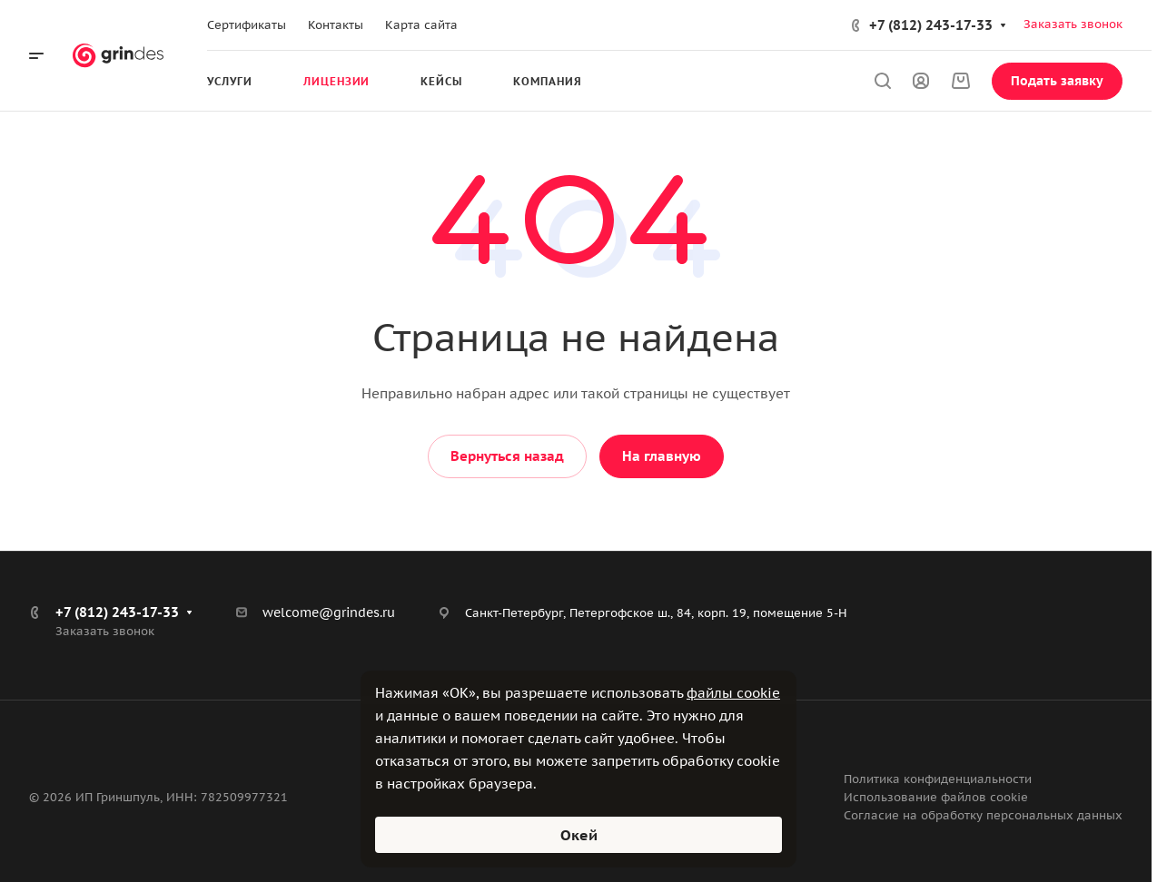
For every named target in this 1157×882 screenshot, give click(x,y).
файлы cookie (733, 692)
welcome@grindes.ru (328, 612)
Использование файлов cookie (936, 797)
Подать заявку (1057, 81)
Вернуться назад (507, 456)
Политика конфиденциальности (938, 779)
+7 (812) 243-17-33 (931, 25)
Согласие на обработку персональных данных (983, 815)
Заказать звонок (1073, 24)
